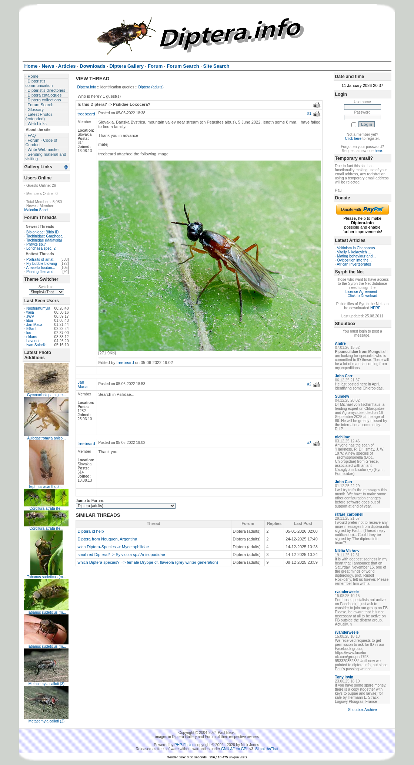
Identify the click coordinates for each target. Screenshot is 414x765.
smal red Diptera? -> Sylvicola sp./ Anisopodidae (121, 554)
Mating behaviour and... (356, 256)
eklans (31, 337)
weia (30, 312)
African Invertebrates (354, 264)
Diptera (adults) (151, 87)
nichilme (342, 437)
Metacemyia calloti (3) (46, 684)
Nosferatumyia (38, 308)
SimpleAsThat (266, 749)
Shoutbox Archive (362, 710)
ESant (31, 329)
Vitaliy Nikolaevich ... (354, 252)
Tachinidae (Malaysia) (44, 240)
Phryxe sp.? (36, 244)
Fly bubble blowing (41, 264)
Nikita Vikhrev (347, 551)
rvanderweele (347, 592)
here (378, 151)
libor (29, 321)
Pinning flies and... (41, 272)
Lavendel (33, 341)
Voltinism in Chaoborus (356, 248)
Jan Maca (34, 325)
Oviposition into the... (354, 260)
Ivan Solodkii (36, 345)
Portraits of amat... (41, 259)
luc (28, 333)
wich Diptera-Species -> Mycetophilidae (113, 547)
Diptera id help (90, 531)
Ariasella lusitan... (40, 268)
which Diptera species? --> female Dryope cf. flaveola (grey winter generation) (147, 562)
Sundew (342, 396)
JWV (30, 316)
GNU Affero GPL (234, 749)
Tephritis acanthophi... (46, 487)
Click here (353, 139)
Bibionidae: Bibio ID (42, 232)
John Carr (344, 376)
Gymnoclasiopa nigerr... (46, 395)
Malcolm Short (36, 210)
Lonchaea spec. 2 (41, 248)
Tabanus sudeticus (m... (46, 577)
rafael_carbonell (349, 514)
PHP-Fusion (184, 745)
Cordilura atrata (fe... (47, 508)
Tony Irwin (344, 677)
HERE (375, 308)
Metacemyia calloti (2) (46, 721)
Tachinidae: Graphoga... (46, 236)
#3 (309, 443)
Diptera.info (86, 87)
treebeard (86, 114)
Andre (340, 343)
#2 (309, 384)
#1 (309, 113)
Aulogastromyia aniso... (46, 438)
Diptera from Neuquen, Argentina (107, 539)
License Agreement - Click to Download (362, 294)
